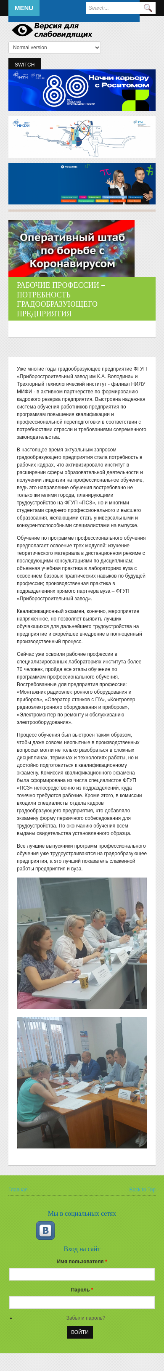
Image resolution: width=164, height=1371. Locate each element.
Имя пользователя (82, 1262)
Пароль (82, 1290)
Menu (24, 7)
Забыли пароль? (86, 1318)
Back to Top (143, 1190)
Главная (18, 1190)
